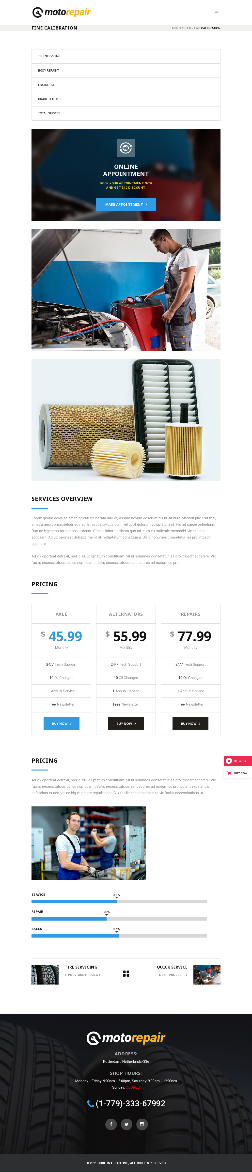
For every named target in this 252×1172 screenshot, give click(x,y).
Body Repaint (48, 70)
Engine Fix (46, 84)
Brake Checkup (50, 99)
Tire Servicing (49, 56)
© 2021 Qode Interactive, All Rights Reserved (126, 1163)
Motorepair (181, 28)
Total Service (49, 113)
